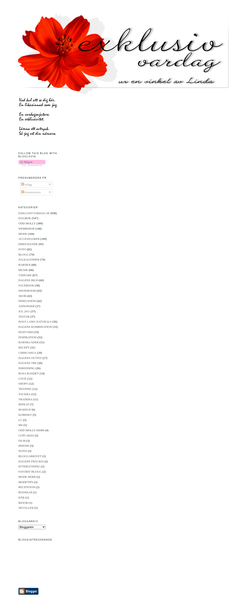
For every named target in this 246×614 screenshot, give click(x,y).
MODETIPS (25, 482)
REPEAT (23, 404)
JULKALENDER (28, 259)
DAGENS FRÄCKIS (31, 461)
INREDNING (26, 368)
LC (20, 420)
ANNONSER (26, 306)
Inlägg (26, 184)
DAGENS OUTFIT (30, 358)
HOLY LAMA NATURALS (35, 321)
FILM (21, 440)
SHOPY (23, 383)
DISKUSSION (27, 301)
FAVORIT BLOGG (30, 471)
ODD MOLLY (27, 223)
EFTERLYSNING (29, 466)
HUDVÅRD (25, 332)
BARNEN (24, 264)
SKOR (22, 296)
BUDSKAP (25, 492)
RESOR (23, 502)
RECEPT (23, 347)
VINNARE (25, 275)
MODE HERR (27, 477)
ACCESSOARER (29, 239)
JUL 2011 (24, 311)
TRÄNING (25, 389)
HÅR (21, 497)
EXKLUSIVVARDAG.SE (34, 213)
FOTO (22, 249)
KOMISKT (25, 414)
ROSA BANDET (28, 373)
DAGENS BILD (28, 280)
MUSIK (23, 270)
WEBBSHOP (26, 228)
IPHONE (23, 445)
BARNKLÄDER (28, 342)
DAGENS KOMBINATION (35, 326)
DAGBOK (24, 218)
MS (20, 425)
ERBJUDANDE (28, 244)
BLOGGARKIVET (30, 456)
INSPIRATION (27, 337)
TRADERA (25, 399)
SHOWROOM (27, 290)
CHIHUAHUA (27, 352)
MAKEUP (24, 409)
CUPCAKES (26, 435)
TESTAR (23, 316)
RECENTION (26, 487)
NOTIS (22, 451)
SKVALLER (25, 507)
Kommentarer (31, 192)
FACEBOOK (26, 285)
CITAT (22, 378)
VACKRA (24, 394)
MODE (22, 234)
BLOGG (23, 254)
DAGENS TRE (27, 363)
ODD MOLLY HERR (31, 430)
